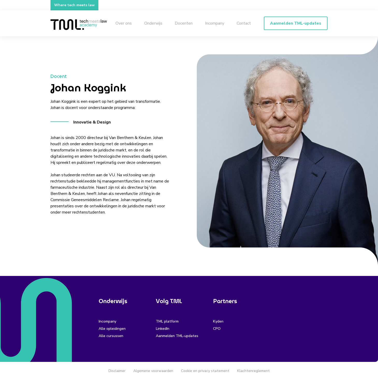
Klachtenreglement (253, 370)
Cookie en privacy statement (205, 370)
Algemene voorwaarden (153, 370)
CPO (217, 328)
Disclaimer (117, 370)
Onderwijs (153, 23)
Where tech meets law (74, 5)
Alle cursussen (111, 335)
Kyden (218, 321)
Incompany (214, 23)
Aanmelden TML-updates (177, 335)
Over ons (123, 23)
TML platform (167, 321)
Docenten (184, 23)
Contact (244, 23)
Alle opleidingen (112, 328)
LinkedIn (162, 328)
